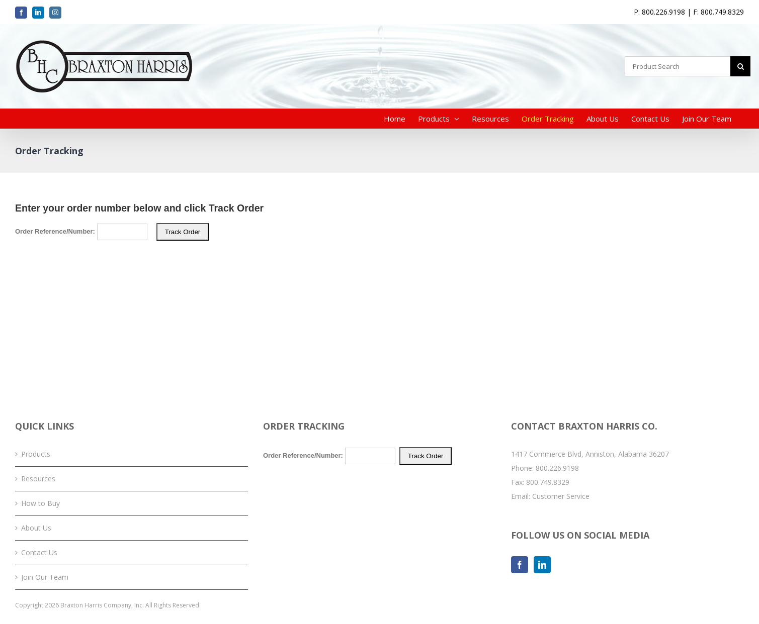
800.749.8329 (547, 482)
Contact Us (39, 552)
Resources (38, 478)
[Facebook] (519, 564)
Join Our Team (44, 577)
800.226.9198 (557, 468)
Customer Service (560, 496)
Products (35, 454)
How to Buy (40, 503)
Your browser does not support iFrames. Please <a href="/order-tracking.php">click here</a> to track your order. (379, 278)
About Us (36, 528)
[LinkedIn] (542, 564)
